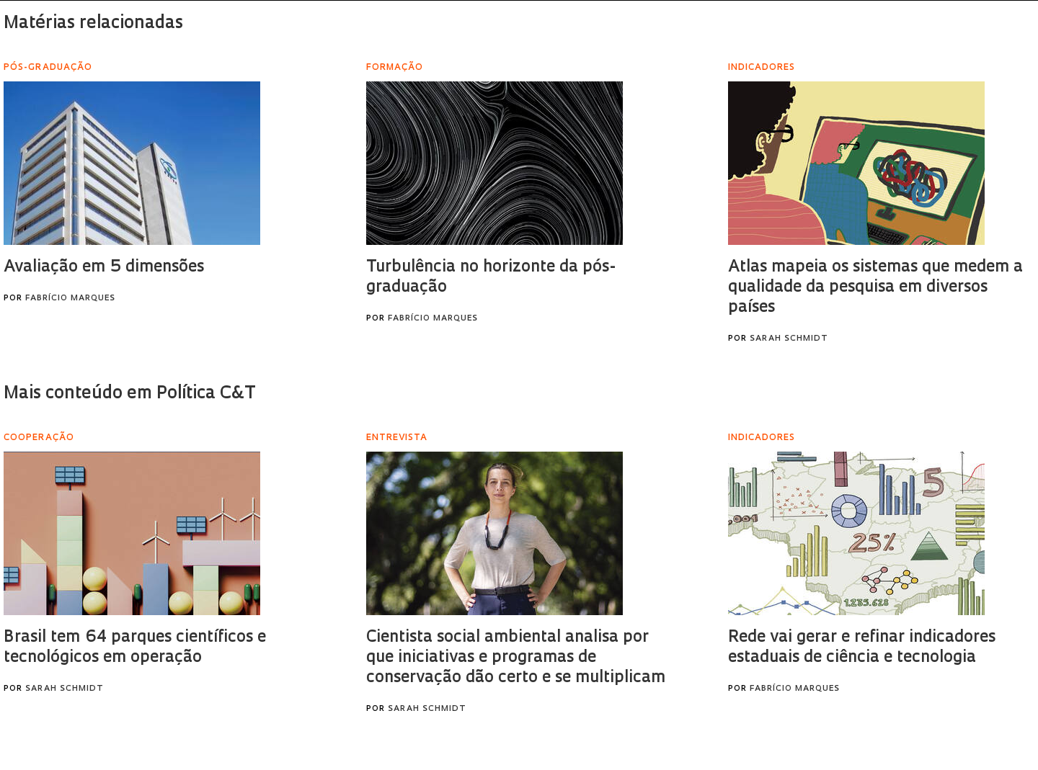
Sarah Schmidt (789, 339)
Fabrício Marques (70, 299)
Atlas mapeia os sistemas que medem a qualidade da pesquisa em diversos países (875, 287)
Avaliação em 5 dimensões (104, 267)
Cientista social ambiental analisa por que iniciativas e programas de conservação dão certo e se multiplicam (515, 658)
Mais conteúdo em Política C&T (130, 394)
